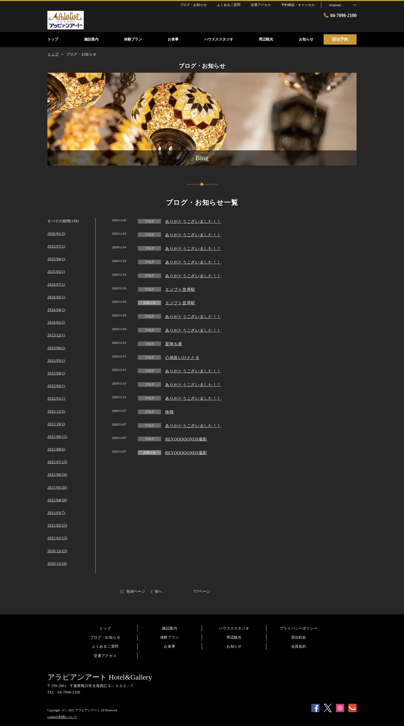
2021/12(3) (56, 411)
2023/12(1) (56, 335)
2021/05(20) (57, 488)
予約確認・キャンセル (298, 5)
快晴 (169, 412)
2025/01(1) (56, 272)
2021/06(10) (57, 475)
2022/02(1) (56, 386)
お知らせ (234, 646)
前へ (158, 591)
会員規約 (298, 646)
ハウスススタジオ (234, 628)
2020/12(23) (57, 551)
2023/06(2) (56, 348)
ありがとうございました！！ (193, 221)
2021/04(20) (57, 500)
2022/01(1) (56, 399)
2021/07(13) (57, 462)
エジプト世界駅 (180, 289)
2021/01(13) (57, 538)
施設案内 (169, 628)
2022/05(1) (56, 361)
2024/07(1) (56, 285)
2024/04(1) (56, 310)
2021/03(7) (56, 513)
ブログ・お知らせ (105, 637)
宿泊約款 (298, 637)
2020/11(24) (57, 564)
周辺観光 (234, 637)
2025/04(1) (56, 259)
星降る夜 (173, 344)
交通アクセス (105, 656)
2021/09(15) (57, 437)
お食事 (169, 646)
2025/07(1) (56, 246)
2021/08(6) (56, 449)
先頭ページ (135, 591)
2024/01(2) (56, 322)
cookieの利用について (62, 717)
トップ (105, 628)
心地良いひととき (182, 357)
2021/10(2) (56, 424)
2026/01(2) (56, 234)
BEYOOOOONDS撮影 (186, 439)
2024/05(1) (56, 297)
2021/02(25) (57, 525)
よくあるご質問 (105, 646)
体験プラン (169, 637)
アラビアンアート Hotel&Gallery (99, 677)
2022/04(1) (56, 373)
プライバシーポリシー (299, 628)
